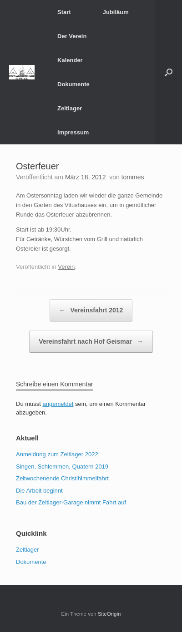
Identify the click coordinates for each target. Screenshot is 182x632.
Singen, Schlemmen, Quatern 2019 (62, 466)
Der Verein (71, 36)
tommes (132, 177)
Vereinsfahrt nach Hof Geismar (91, 341)
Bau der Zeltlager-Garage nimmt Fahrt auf (71, 502)
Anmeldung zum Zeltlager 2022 (57, 454)
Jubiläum (116, 12)
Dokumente (73, 84)
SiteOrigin (109, 614)
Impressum (73, 132)
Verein (66, 266)
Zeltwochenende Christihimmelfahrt (62, 478)
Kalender (70, 60)
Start (64, 12)
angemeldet (58, 403)
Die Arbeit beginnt (39, 490)
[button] (168, 72)
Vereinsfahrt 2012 (91, 310)
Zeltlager (69, 108)
